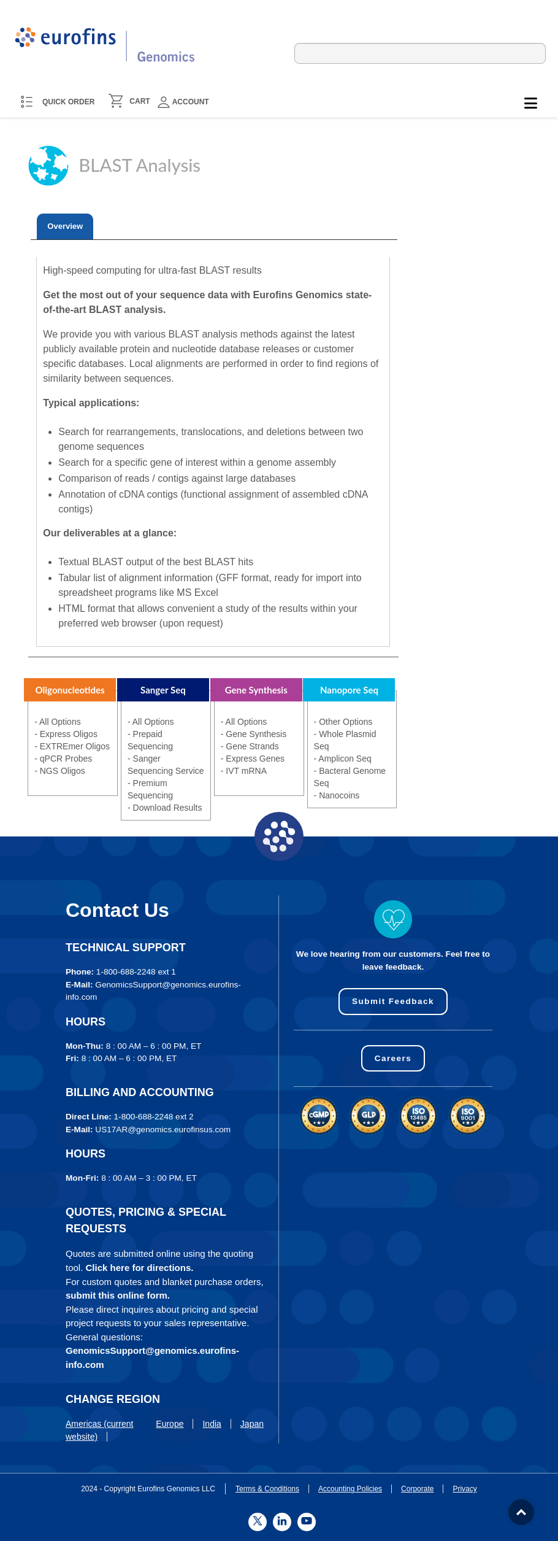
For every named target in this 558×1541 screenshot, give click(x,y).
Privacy (464, 1489)
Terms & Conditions (267, 1489)
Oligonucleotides (70, 689)
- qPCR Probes (63, 758)
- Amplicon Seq (343, 758)
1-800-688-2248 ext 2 (154, 1116)
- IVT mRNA (244, 771)
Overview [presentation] (65, 226)
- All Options (57, 722)
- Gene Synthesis (253, 734)
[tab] (65, 226)
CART (139, 101)
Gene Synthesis (256, 689)
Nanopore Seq (349, 689)
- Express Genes (253, 758)
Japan (252, 1424)
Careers (392, 1058)
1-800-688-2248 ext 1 (136, 971)
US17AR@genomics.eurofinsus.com (163, 1129)
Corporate (417, 1489)
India (211, 1424)
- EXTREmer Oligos (72, 746)
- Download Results (165, 808)
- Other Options (343, 722)
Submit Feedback (392, 1001)
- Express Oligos (65, 734)
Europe (169, 1424)
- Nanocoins (337, 795)
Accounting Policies (350, 1489)
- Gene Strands (250, 746)
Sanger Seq (163, 689)
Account (183, 102)
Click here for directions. (140, 1267)
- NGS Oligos (59, 771)
